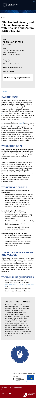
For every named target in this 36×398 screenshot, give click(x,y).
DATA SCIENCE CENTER (15, 388)
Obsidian (4, 113)
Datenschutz (4, 390)
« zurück (4, 91)
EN (34, 2)
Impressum (25, 388)
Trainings (4, 18)
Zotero (21, 123)
